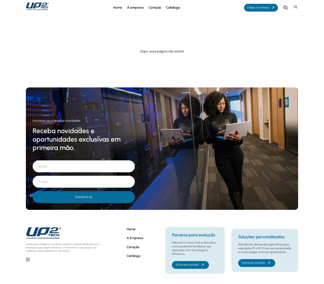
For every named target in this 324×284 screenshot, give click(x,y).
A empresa (135, 7)
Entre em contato (190, 265)
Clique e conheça (261, 7)
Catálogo (173, 7)
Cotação (155, 7)
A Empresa (135, 238)
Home (117, 7)
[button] (295, 7)
